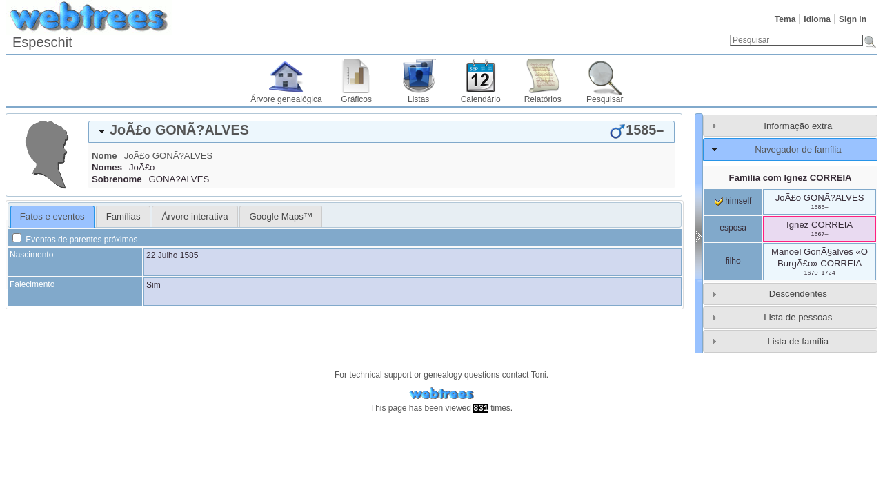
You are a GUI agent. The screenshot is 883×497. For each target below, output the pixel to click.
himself (733, 201)
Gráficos (356, 99)
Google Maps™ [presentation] (281, 216)
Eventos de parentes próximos (74, 239)
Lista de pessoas (798, 317)
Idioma (817, 19)
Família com (790, 178)
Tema (785, 19)
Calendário (481, 99)
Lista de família (798, 341)
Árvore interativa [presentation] (194, 216)
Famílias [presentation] (123, 216)
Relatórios (543, 99)
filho (733, 261)
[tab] (381, 132)
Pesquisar (604, 99)
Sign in (852, 19)
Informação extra (798, 126)
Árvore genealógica (285, 99)
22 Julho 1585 (172, 255)
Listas (418, 99)
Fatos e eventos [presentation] (52, 216)
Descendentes (798, 294)
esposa (733, 228)
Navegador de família (798, 149)
